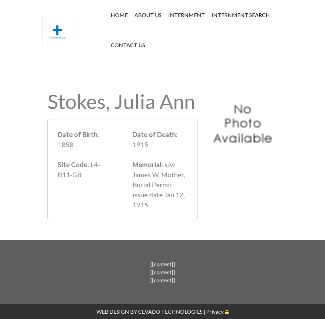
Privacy (215, 311)
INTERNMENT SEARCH (241, 15)
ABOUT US (147, 15)
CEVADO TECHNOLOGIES (170, 311)
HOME (119, 15)
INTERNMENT (186, 15)
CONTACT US (128, 45)
